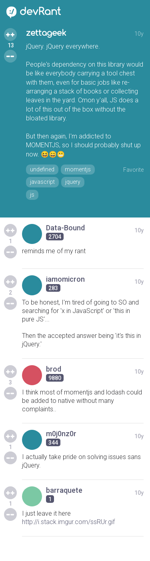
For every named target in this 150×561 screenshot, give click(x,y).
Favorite (133, 170)
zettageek (46, 33)
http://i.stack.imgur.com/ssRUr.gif (68, 522)
